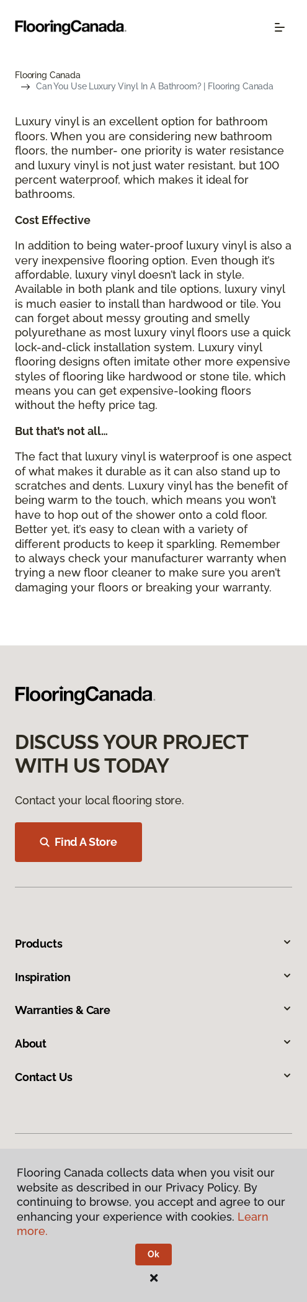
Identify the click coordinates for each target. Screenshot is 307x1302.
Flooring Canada (48, 75)
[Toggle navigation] (279, 27)
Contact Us (153, 1077)
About (153, 1043)
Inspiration (153, 977)
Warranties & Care (153, 1010)
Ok (153, 1254)
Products (153, 943)
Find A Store (78, 841)
